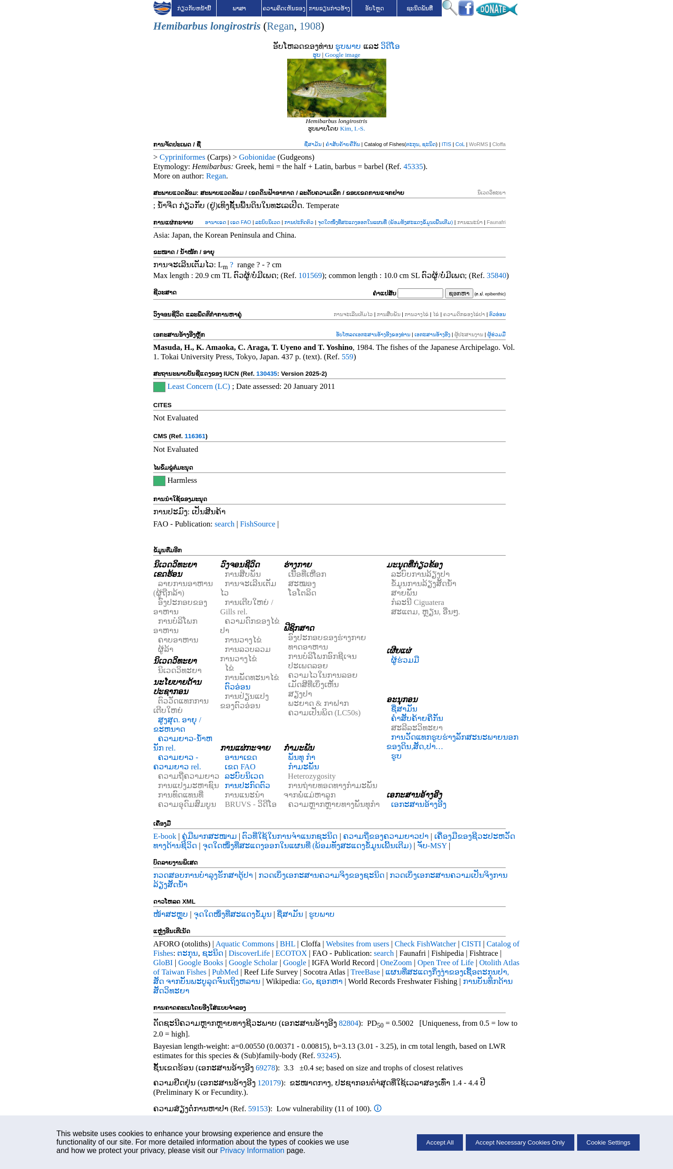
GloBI (163, 962)
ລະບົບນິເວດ (267, 222)
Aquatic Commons (244, 943)
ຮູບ (317, 54)
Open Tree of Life (445, 962)
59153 (258, 1108)
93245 (327, 1055)
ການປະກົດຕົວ (298, 222)
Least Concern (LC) (198, 386)
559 (347, 356)
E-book (164, 836)
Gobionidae (257, 157)
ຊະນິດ (429, 144)
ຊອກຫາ (329, 981)
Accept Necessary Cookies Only (519, 1142)
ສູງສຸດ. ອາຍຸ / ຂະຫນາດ (177, 724)
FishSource (257, 523)
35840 (497, 275)
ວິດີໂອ (390, 46)
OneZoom (396, 962)
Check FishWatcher (425, 943)
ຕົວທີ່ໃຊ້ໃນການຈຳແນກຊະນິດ (289, 836)
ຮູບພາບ (348, 46)
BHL (288, 943)
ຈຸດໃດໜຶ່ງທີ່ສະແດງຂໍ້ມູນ (233, 914)
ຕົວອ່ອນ (497, 314)
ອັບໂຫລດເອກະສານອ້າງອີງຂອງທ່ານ (373, 334)
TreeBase (365, 972)
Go (307, 981)
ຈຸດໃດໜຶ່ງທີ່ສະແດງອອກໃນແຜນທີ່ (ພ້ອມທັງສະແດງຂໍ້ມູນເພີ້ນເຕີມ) (385, 222)
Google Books (200, 962)
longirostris (236, 26)
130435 (266, 373)
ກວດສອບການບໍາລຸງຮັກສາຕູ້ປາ (203, 875)
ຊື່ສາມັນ (312, 144)
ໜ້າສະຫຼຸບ (170, 914)
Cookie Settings (608, 1142)
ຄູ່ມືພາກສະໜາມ (209, 836)
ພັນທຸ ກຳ (301, 757)
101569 (310, 275)
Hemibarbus (180, 26)
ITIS (446, 144)
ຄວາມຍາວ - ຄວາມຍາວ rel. (177, 762)
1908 (310, 26)
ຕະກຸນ (412, 144)
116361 (195, 436)
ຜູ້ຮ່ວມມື (496, 334)
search (225, 523)
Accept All (440, 1142)
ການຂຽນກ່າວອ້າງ (329, 8)
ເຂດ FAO (240, 222)
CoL (460, 144)
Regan (280, 26)
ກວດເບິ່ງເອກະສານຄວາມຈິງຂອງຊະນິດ (321, 875)
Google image (342, 54)
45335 (413, 166)
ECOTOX (291, 953)
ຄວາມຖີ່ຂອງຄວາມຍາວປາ (386, 836)
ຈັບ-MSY (432, 845)
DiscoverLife (249, 953)
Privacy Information (252, 1150)
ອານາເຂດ (215, 222)
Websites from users (358, 943)
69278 (265, 1067)
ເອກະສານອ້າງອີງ (432, 334)
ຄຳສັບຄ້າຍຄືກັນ (343, 144)
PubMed (225, 972)
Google (294, 962)
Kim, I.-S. (352, 128)
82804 (349, 1023)
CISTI (471, 943)
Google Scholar (253, 962)
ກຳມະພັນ (303, 766)
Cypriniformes (182, 157)
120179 (269, 1082)
